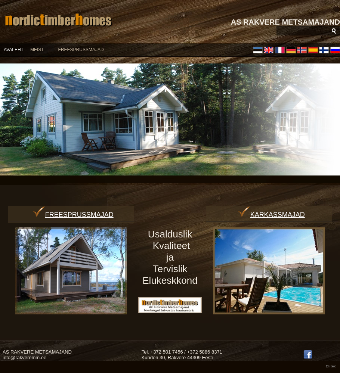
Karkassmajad (271, 214)
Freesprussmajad (73, 214)
